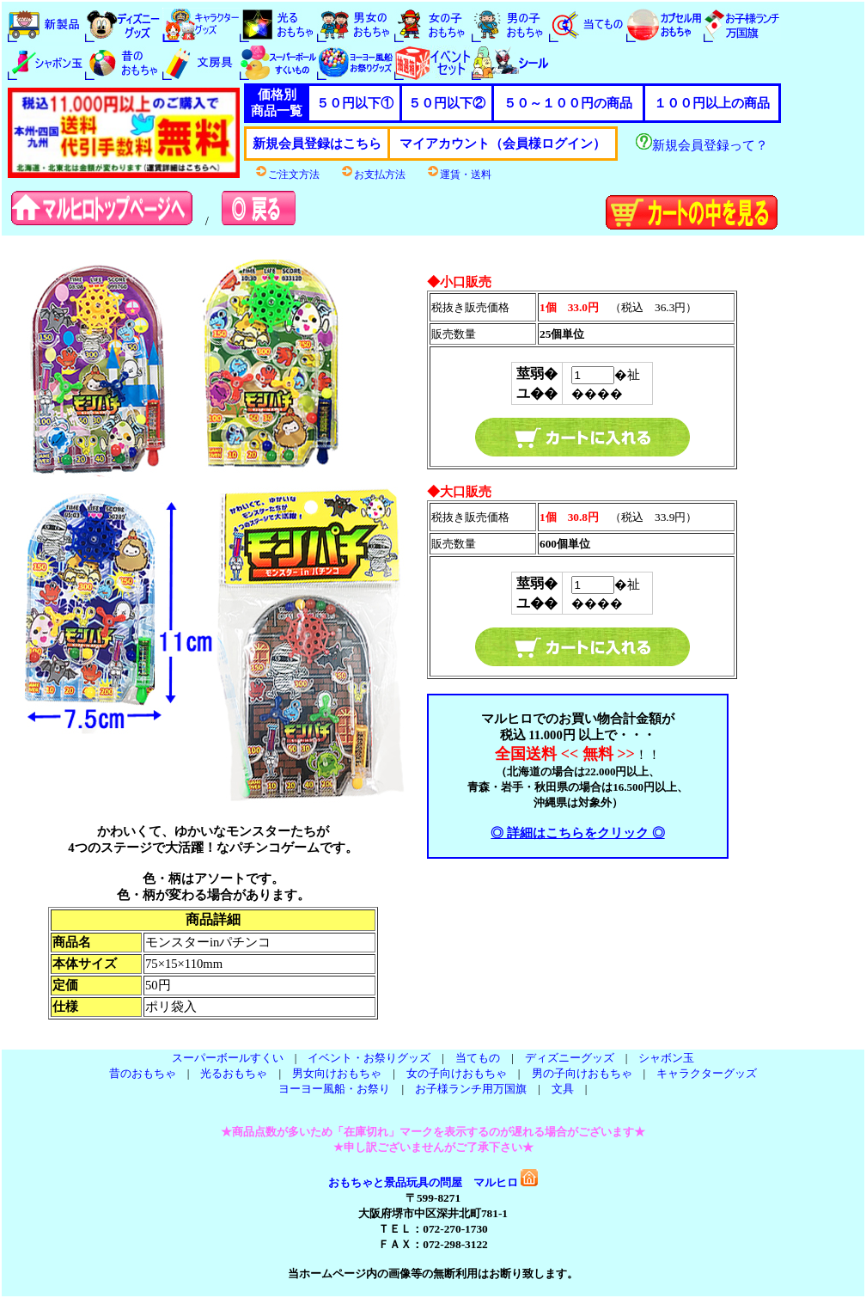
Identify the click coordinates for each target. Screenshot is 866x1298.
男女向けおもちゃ (336, 1073)
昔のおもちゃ (142, 1073)
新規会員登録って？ (702, 145)
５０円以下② (446, 103)
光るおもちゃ (233, 1073)
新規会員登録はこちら (317, 143)
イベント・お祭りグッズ (369, 1057)
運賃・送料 (458, 174)
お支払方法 (373, 174)
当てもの (477, 1057)
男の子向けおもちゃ (582, 1073)
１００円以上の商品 (712, 103)
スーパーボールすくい (228, 1057)
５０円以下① (354, 103)
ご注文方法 (287, 174)
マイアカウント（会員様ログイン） (502, 143)
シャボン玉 (666, 1057)
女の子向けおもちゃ (456, 1073)
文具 (563, 1088)
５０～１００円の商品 (567, 103)
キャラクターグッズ (706, 1073)
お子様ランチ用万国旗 (471, 1088)
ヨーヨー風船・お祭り (334, 1088)
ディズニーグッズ (569, 1057)
